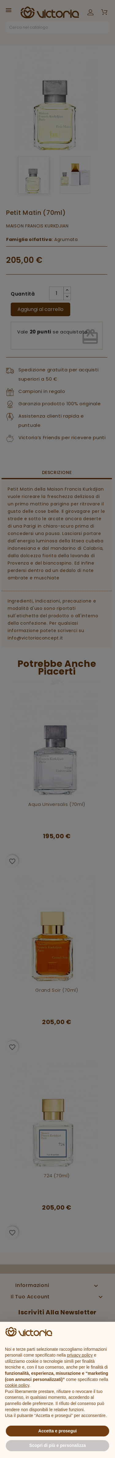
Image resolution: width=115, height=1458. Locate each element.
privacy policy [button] (80, 1355)
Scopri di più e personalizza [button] (57, 1445)
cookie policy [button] (17, 1385)
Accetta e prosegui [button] (57, 1430)
